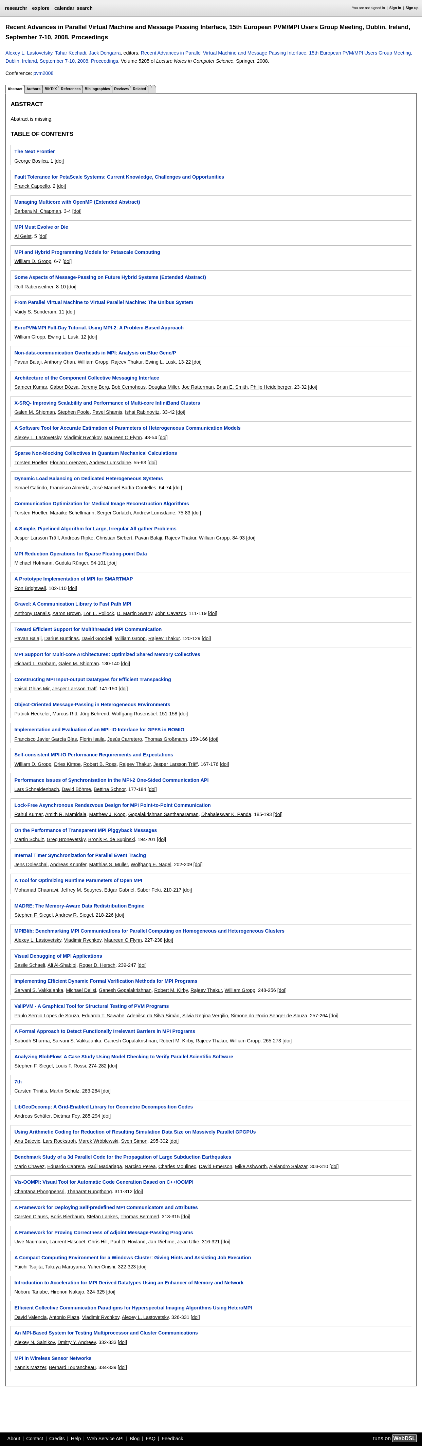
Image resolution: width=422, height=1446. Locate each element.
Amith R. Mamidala (66, 814)
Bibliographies (97, 89)
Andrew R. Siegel (74, 915)
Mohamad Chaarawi (36, 890)
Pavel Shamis (107, 412)
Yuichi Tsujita (28, 1266)
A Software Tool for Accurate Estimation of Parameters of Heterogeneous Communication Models (127, 428)
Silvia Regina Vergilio (205, 1015)
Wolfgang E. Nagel (151, 864)
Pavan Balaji (27, 362)
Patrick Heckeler (32, 713)
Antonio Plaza (64, 1317)
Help (76, 1438)
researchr (16, 8)
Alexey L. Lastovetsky (28, 53)
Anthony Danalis (32, 613)
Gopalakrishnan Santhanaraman (163, 814)
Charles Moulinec (177, 1166)
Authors (33, 89)
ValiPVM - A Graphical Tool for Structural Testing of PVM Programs (91, 1006)
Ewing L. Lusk (63, 337)
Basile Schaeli (29, 965)
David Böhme (76, 789)
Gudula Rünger (71, 563)
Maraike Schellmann (72, 512)
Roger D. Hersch (97, 965)
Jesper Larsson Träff (36, 538)
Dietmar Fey (66, 1116)
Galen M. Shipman (34, 412)
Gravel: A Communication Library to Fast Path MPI (72, 604)
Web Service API (105, 1438)
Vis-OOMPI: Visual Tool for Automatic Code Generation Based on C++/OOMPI (103, 1182)
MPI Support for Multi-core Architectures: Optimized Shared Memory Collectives (107, 654)
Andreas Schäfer (32, 1116)
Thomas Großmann (166, 739)
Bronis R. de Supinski (111, 839)
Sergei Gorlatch (114, 512)
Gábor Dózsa (64, 387)
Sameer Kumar (30, 387)
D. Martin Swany (134, 613)
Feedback (172, 1438)
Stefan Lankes (102, 1216)
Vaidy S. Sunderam (35, 311)
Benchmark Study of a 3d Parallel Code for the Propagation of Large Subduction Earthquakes (122, 1157)
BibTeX (50, 89)
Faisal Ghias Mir (31, 688)
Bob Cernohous (129, 387)
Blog (135, 1438)
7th (18, 1081)
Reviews (121, 89)
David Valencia (30, 1317)
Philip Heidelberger (271, 387)
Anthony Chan (59, 362)
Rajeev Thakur (127, 362)
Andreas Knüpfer (68, 864)
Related (139, 89)
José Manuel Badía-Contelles (124, 487)
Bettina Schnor (110, 789)
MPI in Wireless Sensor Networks (52, 1358)
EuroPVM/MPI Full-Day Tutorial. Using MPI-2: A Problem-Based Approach (99, 327)
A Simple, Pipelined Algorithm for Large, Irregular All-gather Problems (95, 528)
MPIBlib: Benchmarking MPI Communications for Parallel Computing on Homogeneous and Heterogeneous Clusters (149, 931)
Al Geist (22, 236)
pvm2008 (43, 73)
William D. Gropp (32, 261)
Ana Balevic (27, 1141)
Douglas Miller (163, 387)
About (13, 1438)
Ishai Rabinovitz (142, 412)
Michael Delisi (81, 990)
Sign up (412, 8)
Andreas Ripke (77, 538)
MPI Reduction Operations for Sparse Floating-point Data (80, 553)
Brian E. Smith (232, 387)
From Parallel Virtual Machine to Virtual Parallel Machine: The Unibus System (103, 302)
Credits (57, 1438)
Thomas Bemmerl (140, 1216)
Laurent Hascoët (68, 1241)
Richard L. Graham (35, 663)
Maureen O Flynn (123, 437)
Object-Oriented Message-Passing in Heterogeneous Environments (92, 704)
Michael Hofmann (33, 563)
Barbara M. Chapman (37, 211)
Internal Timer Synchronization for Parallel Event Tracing (80, 855)
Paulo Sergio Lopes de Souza (46, 1015)
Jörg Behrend (94, 713)
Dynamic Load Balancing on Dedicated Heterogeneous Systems (88, 478)
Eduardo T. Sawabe (103, 1015)
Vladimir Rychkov (83, 437)
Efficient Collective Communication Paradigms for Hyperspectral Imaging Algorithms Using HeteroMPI (133, 1307)
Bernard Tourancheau (72, 1367)
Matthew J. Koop (107, 814)
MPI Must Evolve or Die (41, 227)
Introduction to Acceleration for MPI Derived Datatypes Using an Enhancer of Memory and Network (128, 1282)
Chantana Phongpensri (39, 1191)
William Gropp (29, 337)
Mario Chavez (29, 1166)
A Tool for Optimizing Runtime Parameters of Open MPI (78, 880)
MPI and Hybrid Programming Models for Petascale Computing (87, 252)
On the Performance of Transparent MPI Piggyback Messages (85, 830)
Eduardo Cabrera (66, 1166)
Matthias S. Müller (108, 864)
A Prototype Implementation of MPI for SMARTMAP (73, 579)
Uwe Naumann (30, 1241)
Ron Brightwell (30, 588)
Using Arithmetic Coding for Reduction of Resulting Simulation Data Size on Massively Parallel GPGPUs (135, 1132)
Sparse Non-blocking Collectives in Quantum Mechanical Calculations (95, 453)
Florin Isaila (92, 739)
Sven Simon (134, 1141)
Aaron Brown (66, 613)
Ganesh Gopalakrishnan (125, 990)
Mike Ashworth (251, 1166)
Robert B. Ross (100, 764)
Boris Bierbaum (67, 1216)
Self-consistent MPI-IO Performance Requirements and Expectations (93, 754)
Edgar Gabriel (119, 890)
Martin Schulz (29, 839)
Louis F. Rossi (70, 1065)
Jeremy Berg (95, 387)
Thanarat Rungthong (89, 1191)
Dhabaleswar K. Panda (226, 814)
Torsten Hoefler (30, 462)
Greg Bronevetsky (66, 839)
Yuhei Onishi (101, 1266)
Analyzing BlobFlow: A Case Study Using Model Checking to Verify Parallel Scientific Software (123, 1056)
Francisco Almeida (70, 487)
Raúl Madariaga (105, 1166)
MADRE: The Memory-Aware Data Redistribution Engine (79, 906)
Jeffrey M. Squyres (81, 890)
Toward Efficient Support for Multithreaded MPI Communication (88, 629)
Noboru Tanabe (31, 1292)
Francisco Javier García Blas (45, 739)
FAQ (150, 1438)
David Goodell (96, 638)
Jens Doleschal (31, 864)
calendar (64, 8)
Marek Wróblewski (98, 1141)
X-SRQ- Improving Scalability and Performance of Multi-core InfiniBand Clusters (107, 403)
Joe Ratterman (198, 387)
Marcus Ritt (64, 713)
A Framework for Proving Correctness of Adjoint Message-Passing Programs (103, 1232)
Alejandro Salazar (288, 1166)
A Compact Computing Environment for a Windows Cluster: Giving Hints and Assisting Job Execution (132, 1257)
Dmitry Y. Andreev (76, 1342)
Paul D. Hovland (128, 1241)
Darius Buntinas (61, 638)
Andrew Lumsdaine (110, 462)
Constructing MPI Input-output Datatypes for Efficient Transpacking (92, 679)
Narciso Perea (140, 1166)
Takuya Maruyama (65, 1266)
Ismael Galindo (30, 487)
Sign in (395, 8)
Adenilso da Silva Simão (153, 1015)
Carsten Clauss (31, 1216)
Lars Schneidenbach (36, 789)
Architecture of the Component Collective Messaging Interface (86, 378)
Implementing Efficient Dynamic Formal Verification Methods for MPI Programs (105, 981)
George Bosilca (31, 161)
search (84, 8)
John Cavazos (170, 613)
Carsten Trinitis (30, 1091)
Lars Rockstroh (59, 1141)
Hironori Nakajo (67, 1292)
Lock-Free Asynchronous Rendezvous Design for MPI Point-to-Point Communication (112, 805)
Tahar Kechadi (70, 53)
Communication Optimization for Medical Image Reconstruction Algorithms (101, 503)
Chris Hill (98, 1241)
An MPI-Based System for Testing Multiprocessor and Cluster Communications (106, 1333)
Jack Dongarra (105, 53)
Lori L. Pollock (99, 613)
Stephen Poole (74, 412)
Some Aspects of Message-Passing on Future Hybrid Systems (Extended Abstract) (110, 277)
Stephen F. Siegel (33, 915)
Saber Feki (149, 890)
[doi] (59, 161)
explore (40, 8)
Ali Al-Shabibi (62, 965)
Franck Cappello (32, 186)
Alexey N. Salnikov (34, 1342)
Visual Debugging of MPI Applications (58, 956)
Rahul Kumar (28, 814)
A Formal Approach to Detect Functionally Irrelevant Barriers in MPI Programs (104, 1031)
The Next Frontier (34, 151)
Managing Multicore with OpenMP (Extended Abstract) (77, 202)
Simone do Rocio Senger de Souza (269, 1015)
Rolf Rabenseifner (33, 286)
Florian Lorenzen (68, 462)
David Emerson (215, 1166)
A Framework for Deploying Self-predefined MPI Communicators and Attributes (106, 1207)
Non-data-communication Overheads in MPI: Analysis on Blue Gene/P (95, 352)
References (70, 89)
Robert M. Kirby (171, 990)
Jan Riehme (161, 1241)
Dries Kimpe (67, 764)
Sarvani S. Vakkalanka (38, 990)
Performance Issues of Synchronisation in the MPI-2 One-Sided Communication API (111, 780)
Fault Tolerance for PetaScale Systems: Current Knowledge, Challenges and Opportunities (119, 177)
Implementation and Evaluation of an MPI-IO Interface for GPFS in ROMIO (99, 729)
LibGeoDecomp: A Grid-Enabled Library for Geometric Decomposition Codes (103, 1106)
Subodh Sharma (32, 1040)
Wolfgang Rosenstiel (134, 713)
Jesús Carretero (124, 739)
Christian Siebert (114, 538)
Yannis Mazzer (30, 1367)
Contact (34, 1438)
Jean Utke (188, 1241)
